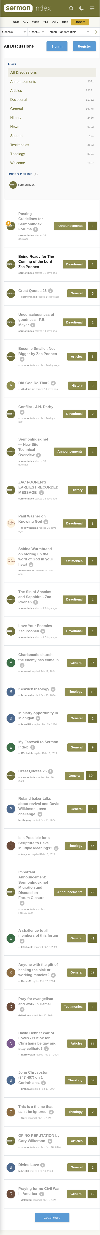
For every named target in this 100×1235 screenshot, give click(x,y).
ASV (55, 21)
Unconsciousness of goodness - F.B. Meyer (36, 320)
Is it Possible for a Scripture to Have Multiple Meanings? (35, 843)
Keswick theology (33, 689)
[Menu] (92, 8)
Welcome (52, 163)
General (52, 109)
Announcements (52, 81)
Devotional (52, 100)
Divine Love (28, 1165)
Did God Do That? (34, 383)
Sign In (57, 46)
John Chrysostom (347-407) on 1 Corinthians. (34, 1077)
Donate (79, 22)
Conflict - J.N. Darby (35, 407)
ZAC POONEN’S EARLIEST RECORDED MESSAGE (38, 487)
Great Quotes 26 (32, 291)
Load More (52, 1217)
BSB (16, 21)
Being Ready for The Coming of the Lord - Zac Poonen (36, 261)
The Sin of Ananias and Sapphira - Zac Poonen (34, 597)
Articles (52, 90)
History (52, 118)
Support (52, 136)
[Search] (71, 8)
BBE (65, 21)
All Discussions (23, 72)
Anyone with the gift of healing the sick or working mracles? (38, 970)
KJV (26, 21)
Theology (52, 154)
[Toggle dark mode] (81, 8)
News (52, 127)
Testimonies (52, 145)
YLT (46, 21)
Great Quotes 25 (32, 771)
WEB (36, 21)
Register (84, 46)
